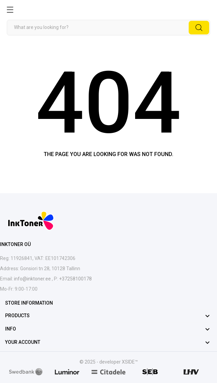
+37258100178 (75, 278)
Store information (29, 303)
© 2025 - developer (100, 362)
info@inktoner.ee (33, 278)
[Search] (108, 27)
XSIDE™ (130, 362)
